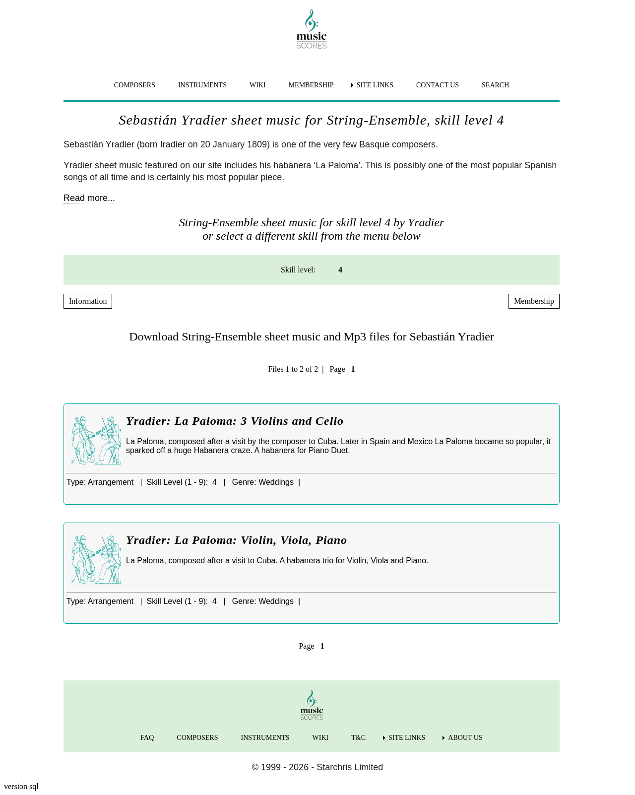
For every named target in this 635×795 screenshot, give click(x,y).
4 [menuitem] (340, 269)
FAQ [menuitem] (147, 737)
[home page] (312, 29)
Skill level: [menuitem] (298, 269)
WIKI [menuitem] (258, 85)
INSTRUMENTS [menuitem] (202, 85)
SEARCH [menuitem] (495, 85)
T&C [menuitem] (358, 737)
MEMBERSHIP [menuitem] (311, 85)
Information (88, 301)
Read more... (89, 198)
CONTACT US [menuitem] (437, 85)
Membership (534, 301)
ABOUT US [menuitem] (465, 737)
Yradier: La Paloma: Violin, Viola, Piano (236, 539)
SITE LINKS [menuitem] (375, 85)
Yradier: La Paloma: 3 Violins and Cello (235, 420)
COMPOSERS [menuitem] (134, 85)
